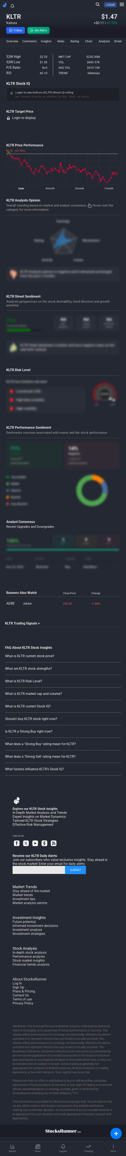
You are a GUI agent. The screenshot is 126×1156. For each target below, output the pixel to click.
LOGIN (110, 4)
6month (50, 188)
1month (108, 188)
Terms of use (22, 999)
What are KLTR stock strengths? (28, 669)
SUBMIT (75, 870)
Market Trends (25, 887)
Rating (39, 241)
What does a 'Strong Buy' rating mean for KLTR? (40, 744)
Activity (47, 260)
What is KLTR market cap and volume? (33, 694)
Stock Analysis (25, 948)
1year (21, 188)
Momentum (91, 241)
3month (79, 188)
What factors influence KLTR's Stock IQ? (34, 769)
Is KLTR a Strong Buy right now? (28, 731)
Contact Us (21, 995)
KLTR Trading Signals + (22, 623)
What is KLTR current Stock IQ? (28, 706)
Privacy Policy (23, 1003)
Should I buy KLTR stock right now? (31, 719)
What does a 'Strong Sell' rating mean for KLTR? (40, 757)
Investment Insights (29, 917)
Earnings (63, 221)
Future (78, 260)
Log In (17, 983)
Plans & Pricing (24, 991)
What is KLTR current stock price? (29, 656)
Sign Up (18, 987)
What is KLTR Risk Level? (23, 681)
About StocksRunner (30, 979)
